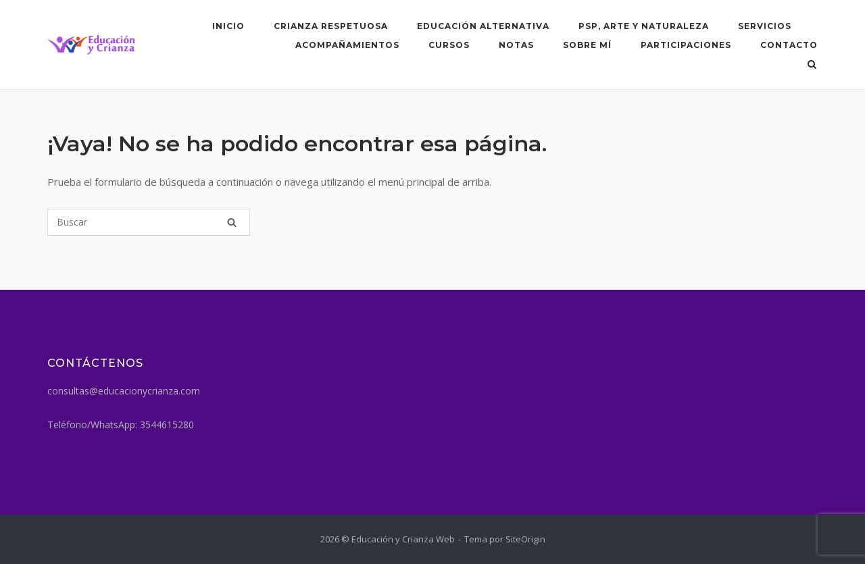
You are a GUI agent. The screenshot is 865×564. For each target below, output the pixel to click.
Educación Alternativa (483, 26)
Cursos (449, 45)
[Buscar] (148, 222)
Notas (516, 45)
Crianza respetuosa (331, 26)
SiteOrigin (525, 539)
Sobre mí (587, 45)
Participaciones (686, 45)
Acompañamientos (347, 45)
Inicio (228, 26)
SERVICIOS (764, 26)
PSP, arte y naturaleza (643, 26)
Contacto (789, 45)
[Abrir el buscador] (812, 65)
